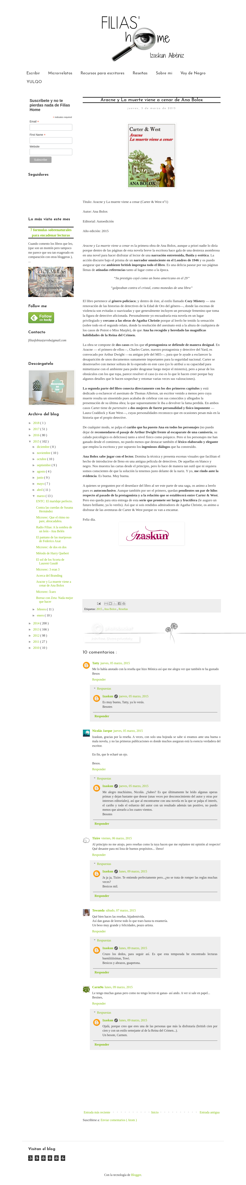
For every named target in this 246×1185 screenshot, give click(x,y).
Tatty (95, 663)
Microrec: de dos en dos (51, 547)
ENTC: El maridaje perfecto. (54, 501)
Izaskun (107, 696)
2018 (36, 423)
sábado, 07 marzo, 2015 (121, 910)
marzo (41, 496)
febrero (42, 609)
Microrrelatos (60, 73)
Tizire (96, 838)
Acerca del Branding (49, 575)
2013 (36, 629)
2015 (99, 609)
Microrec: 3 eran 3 (48, 569)
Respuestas (104, 688)
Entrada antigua (210, 1112)
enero (41, 615)
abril (40, 489)
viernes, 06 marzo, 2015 (116, 838)
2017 (36, 429)
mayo (41, 483)
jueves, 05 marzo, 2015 (115, 663)
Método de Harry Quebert (52, 553)
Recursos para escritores (102, 73)
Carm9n (97, 987)
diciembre (43, 446)
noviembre (44, 453)
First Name (38, 135)
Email (34, 121)
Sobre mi (164, 73)
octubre (42, 459)
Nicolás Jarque (102, 730)
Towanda (98, 910)
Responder (99, 679)
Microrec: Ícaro (46, 591)
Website (34, 146)
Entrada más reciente (97, 1112)
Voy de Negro (193, 73)
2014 (36, 623)
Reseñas (140, 73)
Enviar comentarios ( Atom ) (119, 1120)
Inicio (155, 1112)
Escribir (33, 73)
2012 (36, 635)
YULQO (34, 82)
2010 (36, 647)
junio (40, 477)
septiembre (44, 465)
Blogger (136, 1175)
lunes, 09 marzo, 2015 (133, 871)
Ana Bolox (110, 609)
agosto (41, 471)
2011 (36, 641)
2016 (36, 435)
